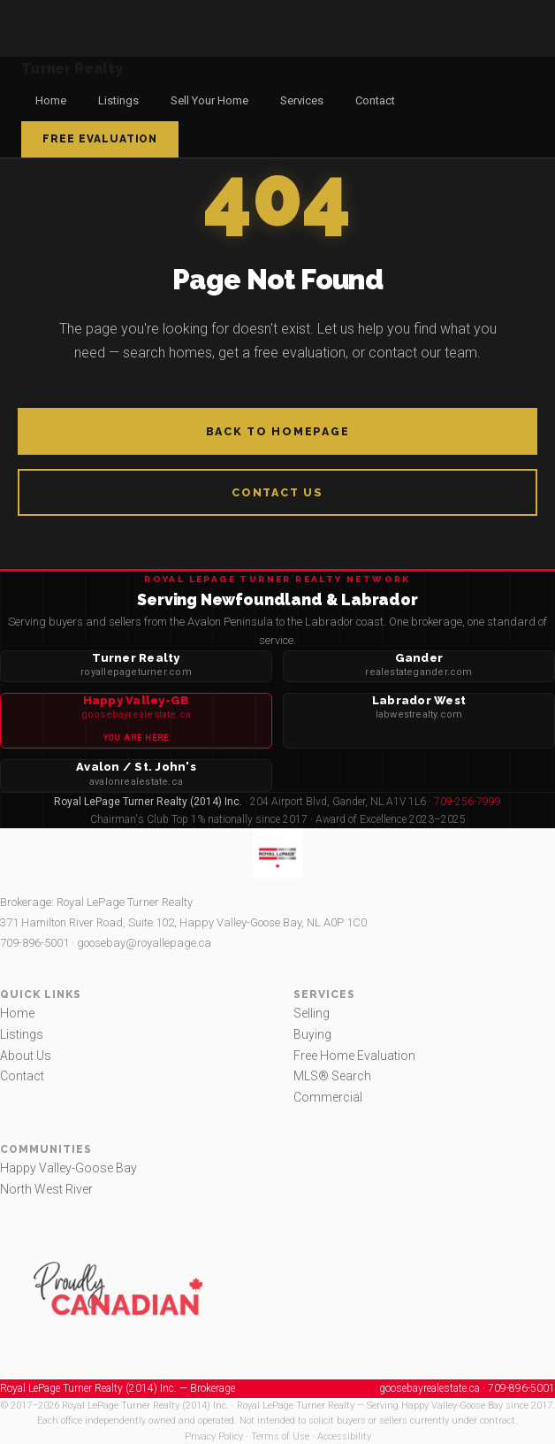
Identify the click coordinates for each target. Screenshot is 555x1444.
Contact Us (277, 492)
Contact (375, 100)
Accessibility (344, 1436)
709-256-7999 (467, 801)
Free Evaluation (99, 139)
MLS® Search (332, 1076)
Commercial (327, 1097)
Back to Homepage (278, 431)
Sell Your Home (209, 100)
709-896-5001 (34, 942)
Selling (311, 1013)
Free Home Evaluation (354, 1055)
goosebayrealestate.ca (429, 1388)
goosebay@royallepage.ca (144, 942)
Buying (312, 1034)
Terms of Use (280, 1436)
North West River (46, 1189)
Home (50, 100)
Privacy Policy (214, 1436)
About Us (25, 1055)
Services (301, 100)
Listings (118, 100)
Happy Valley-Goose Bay (68, 1168)
